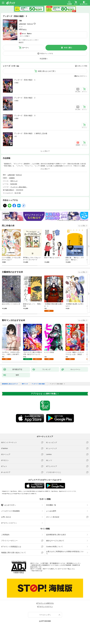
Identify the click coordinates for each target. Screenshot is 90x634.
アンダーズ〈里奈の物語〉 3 (24, 115)
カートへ (25, 48)
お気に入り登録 (82, 66)
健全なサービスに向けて (55, 541)
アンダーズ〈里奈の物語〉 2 (24, 98)
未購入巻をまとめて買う (47, 71)
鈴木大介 (30, 24)
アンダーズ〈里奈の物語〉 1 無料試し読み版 (30, 133)
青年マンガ (13, 181)
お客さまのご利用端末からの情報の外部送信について (65, 553)
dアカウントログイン (9, 523)
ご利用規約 (5, 535)
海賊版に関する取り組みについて (13, 552)
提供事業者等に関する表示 (56, 535)
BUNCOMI (13, 184)
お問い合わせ (6, 517)
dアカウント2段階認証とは (11, 547)
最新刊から (83, 76)
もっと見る (81, 225)
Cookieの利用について (54, 547)
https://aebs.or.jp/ (37, 571)
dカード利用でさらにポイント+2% (28, 40)
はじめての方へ (8, 505)
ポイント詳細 (24, 36)
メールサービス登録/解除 (10, 511)
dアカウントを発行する (45, 603)
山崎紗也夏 (22, 24)
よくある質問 (51, 511)
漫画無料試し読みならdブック (10, 383)
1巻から (76, 76)
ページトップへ (45, 615)
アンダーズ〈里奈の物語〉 (18, 187)
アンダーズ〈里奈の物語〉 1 (24, 80)
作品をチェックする (46, 53)
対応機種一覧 (51, 505)
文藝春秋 (12, 178)
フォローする (35, 24)
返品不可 (21, 42)
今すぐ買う (68, 48)
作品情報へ (44, 59)
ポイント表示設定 (52, 517)
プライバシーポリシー (9, 541)
